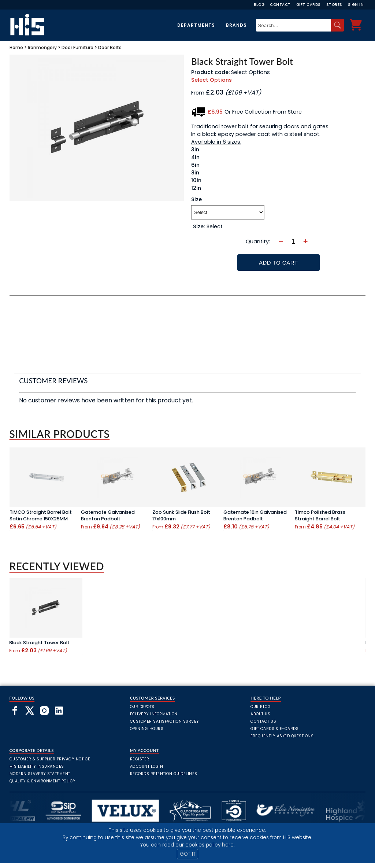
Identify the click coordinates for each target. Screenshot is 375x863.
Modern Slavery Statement (40, 774)
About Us (260, 714)
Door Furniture (77, 47)
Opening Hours (147, 728)
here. (228, 844)
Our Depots (142, 706)
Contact (280, 4)
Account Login (146, 766)
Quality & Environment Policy (43, 781)
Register (139, 759)
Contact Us (263, 721)
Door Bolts (110, 47)
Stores (334, 4)
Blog (259, 4)
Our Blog (260, 706)
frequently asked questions (281, 736)
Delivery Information (154, 714)
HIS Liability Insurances (37, 766)
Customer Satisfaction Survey (164, 721)
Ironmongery (42, 47)
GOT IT (188, 854)
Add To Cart (278, 262)
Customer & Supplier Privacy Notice (50, 759)
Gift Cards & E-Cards (274, 728)
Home (16, 47)
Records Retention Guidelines (163, 774)
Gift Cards (308, 4)
